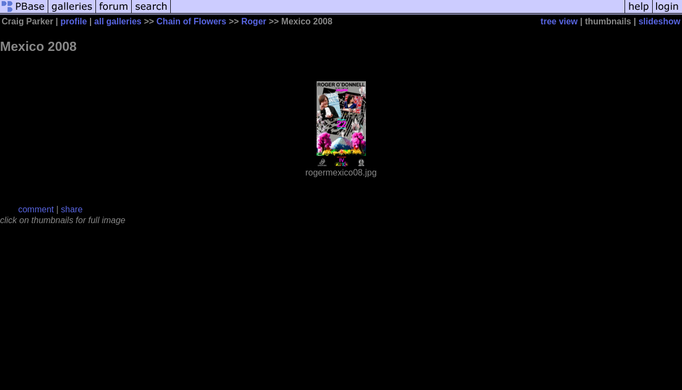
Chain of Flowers (192, 21)
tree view (559, 21)
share (71, 209)
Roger (253, 21)
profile (74, 21)
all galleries (117, 21)
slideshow (659, 21)
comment (36, 209)
